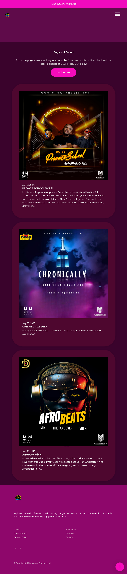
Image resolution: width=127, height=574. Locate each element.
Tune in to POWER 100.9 (64, 4)
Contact (69, 537)
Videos (17, 529)
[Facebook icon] (15, 548)
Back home (63, 72)
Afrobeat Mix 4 (32, 454)
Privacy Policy (20, 533)
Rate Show (71, 529)
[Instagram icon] (20, 548)
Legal (48, 563)
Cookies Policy (20, 537)
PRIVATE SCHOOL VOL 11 (37, 188)
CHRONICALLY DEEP (34, 326)
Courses (70, 533)
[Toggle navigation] (117, 14)
